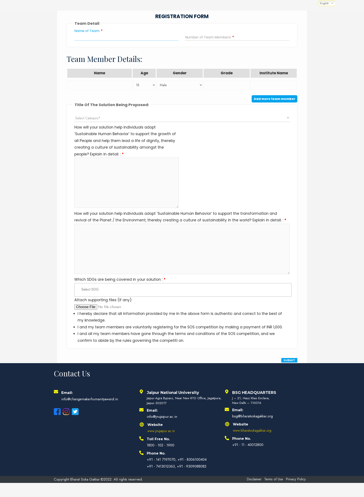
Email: (67, 398)
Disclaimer (254, 485)
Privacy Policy (258, 491)
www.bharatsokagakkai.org (253, 436)
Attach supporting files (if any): (103, 305)
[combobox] (183, 295)
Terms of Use (276, 485)
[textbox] (185, 295)
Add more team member (274, 99)
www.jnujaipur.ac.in (162, 436)
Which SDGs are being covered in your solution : (120, 285)
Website (155, 431)
